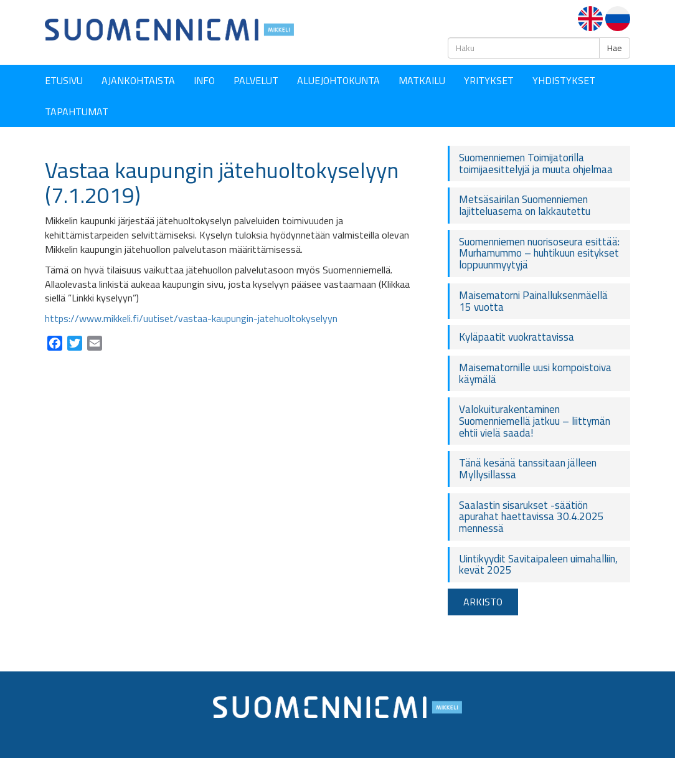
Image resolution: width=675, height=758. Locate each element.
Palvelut (256, 80)
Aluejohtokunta (338, 80)
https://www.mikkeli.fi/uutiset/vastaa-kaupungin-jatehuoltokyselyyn (191, 318)
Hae (614, 48)
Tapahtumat (76, 111)
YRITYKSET (489, 80)
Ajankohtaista (138, 80)
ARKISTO (483, 601)
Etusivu (64, 80)
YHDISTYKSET (563, 80)
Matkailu (422, 80)
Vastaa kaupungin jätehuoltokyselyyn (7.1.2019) (222, 182)
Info (204, 80)
